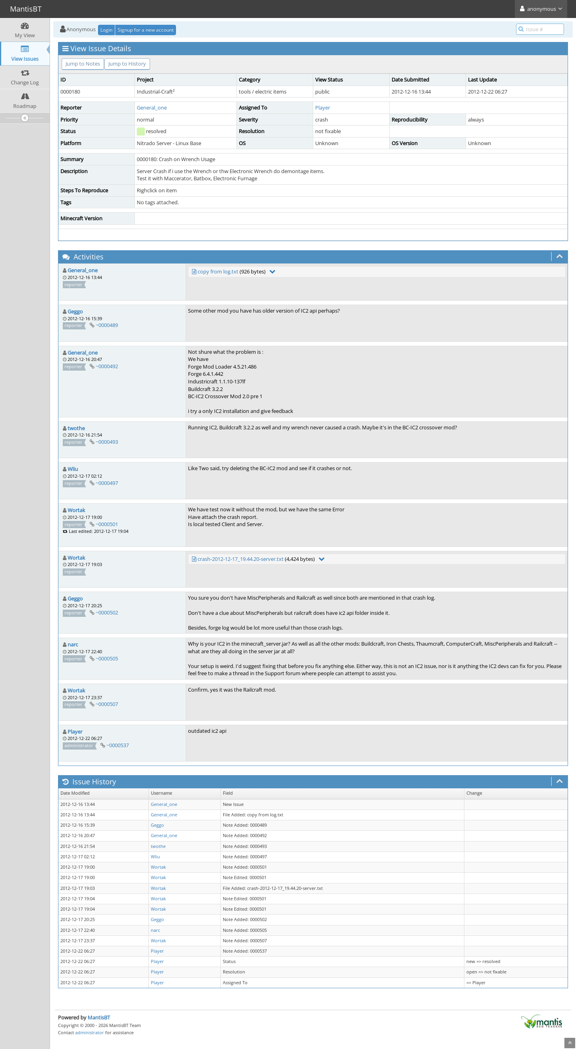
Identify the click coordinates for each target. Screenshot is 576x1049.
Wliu (73, 469)
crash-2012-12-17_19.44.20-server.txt (241, 558)
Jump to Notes (83, 63)
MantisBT (99, 1017)
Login (106, 29)
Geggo (75, 311)
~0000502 (107, 612)
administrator (89, 1032)
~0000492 (107, 366)
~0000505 (107, 658)
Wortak (76, 510)
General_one (152, 107)
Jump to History (127, 63)
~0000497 (107, 483)
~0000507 (107, 704)
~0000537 (117, 745)
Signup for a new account (146, 29)
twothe (76, 428)
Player (322, 107)
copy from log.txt (218, 271)
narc (73, 644)
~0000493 (107, 441)
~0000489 (107, 325)
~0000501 (107, 524)
